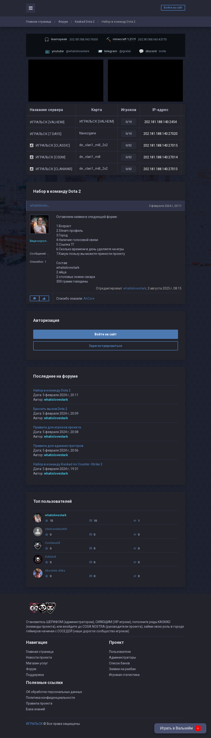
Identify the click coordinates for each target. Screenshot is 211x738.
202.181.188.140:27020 (160, 134)
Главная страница (38, 21)
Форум (63, 21)
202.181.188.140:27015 (160, 145)
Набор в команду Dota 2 (52, 390)
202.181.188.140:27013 (160, 169)
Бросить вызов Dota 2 (50, 409)
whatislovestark (41, 205)
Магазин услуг (37, 663)
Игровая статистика (124, 675)
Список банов (119, 663)
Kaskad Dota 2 (85, 21)
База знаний (35, 709)
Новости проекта (39, 657)
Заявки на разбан (122, 669)
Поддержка (35, 675)
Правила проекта (39, 703)
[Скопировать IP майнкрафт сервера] (136, 39)
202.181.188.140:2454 (160, 122)
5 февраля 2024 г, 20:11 (165, 206)
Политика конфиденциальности (50, 697)
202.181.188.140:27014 (160, 157)
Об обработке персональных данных (54, 692)
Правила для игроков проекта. (57, 427)
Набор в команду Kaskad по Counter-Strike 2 (67, 464)
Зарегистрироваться (105, 346)
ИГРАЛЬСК (34, 724)
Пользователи (120, 652)
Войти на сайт (173, 7)
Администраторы (122, 657)
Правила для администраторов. (58, 446)
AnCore (89, 298)
